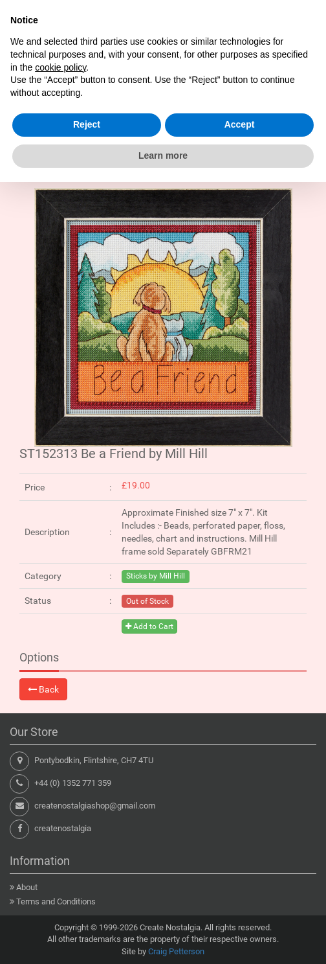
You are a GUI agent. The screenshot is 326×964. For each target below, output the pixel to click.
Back (43, 689)
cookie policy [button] (60, 849)
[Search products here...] (151, 89)
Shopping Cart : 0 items (253, 120)
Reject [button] (86, 907)
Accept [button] (239, 907)
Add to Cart (149, 626)
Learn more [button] (163, 937)
